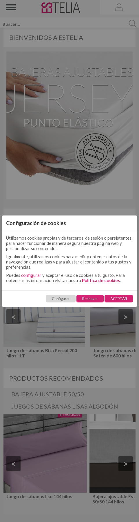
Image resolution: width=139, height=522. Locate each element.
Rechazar (90, 298)
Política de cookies (101, 280)
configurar (31, 275)
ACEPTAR (118, 298)
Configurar (61, 298)
